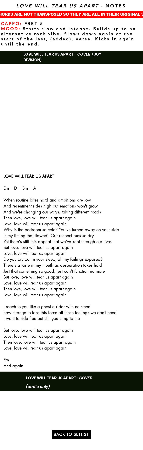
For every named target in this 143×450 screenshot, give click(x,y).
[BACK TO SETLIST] (71, 434)
